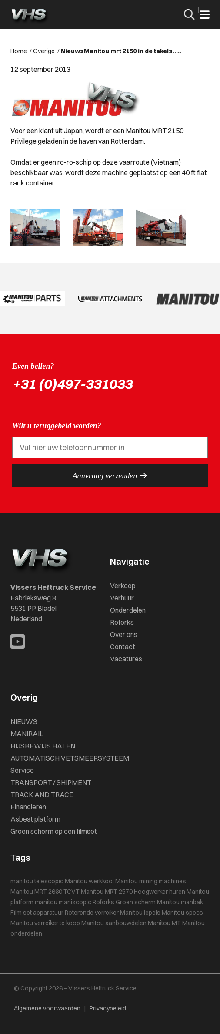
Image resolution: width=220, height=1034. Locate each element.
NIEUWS (23, 721)
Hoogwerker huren (159, 892)
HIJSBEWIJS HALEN (42, 745)
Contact (122, 646)
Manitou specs (182, 912)
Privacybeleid (108, 1008)
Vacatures (126, 658)
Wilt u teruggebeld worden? (56, 425)
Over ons (123, 634)
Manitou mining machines (150, 881)
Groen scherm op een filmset (53, 831)
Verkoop (123, 585)
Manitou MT (164, 923)
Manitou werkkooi (89, 881)
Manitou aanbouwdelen (114, 923)
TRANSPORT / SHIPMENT (50, 782)
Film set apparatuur (36, 912)
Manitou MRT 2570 (107, 892)
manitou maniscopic (63, 902)
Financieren (28, 806)
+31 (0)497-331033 (72, 383)
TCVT (71, 892)
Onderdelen (128, 610)
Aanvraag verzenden (110, 475)
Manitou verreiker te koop (45, 923)
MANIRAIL (26, 733)
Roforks (122, 622)
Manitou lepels (140, 912)
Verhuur (122, 597)
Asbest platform (35, 819)
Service (22, 770)
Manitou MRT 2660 (36, 892)
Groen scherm (136, 902)
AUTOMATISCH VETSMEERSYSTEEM (69, 758)
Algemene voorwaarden (47, 1008)
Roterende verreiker (92, 912)
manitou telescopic (36, 881)
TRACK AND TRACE (41, 794)
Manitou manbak (180, 902)
